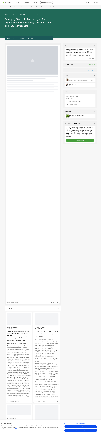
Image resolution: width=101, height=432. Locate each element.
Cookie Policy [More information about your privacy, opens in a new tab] (15, 429)
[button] (21, 38)
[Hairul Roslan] (80, 85)
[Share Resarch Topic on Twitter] (88, 70)
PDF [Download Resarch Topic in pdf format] (90, 64)
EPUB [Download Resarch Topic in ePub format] (93, 64)
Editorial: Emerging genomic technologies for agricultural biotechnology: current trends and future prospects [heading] (26, 53)
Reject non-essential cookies (81, 427)
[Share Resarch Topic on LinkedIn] (92, 70)
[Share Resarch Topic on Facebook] (90, 70)
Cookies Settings (80, 423)
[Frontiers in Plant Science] (80, 116)
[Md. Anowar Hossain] (80, 80)
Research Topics (37, 14)
